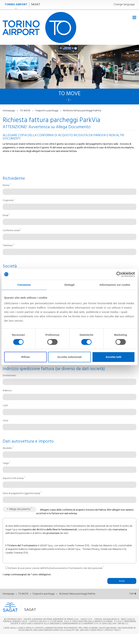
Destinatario (9, 375)
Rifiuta (25, 356)
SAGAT (35, 4)
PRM (86, 628)
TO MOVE (25, 111)
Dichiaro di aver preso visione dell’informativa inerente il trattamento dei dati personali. (54, 568)
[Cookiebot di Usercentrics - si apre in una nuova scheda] (119, 274)
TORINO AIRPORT (16, 4)
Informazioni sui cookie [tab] (115, 284)
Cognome (9, 200)
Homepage (9, 111)
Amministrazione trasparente (61, 628)
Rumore (93, 628)
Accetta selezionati (69, 356)
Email (6, 215)
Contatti (39, 628)
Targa (6, 463)
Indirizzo (7, 391)
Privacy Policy (113, 630)
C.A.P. (5, 406)
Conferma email (12, 230)
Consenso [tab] (24, 284)
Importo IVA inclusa (14, 478)
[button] (47, 607)
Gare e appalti (25, 628)
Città (5, 421)
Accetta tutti (113, 356)
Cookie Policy (97, 630)
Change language (124, 5)
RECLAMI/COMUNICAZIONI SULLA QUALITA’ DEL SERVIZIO (61, 630)
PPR (80, 628)
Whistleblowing (107, 628)
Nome (7, 185)
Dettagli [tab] (69, 284)
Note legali (10, 628)
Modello (8, 448)
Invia (122, 581)
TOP (132, 594)
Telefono (8, 245)
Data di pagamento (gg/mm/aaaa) (22, 493)
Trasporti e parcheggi (47, 111)
